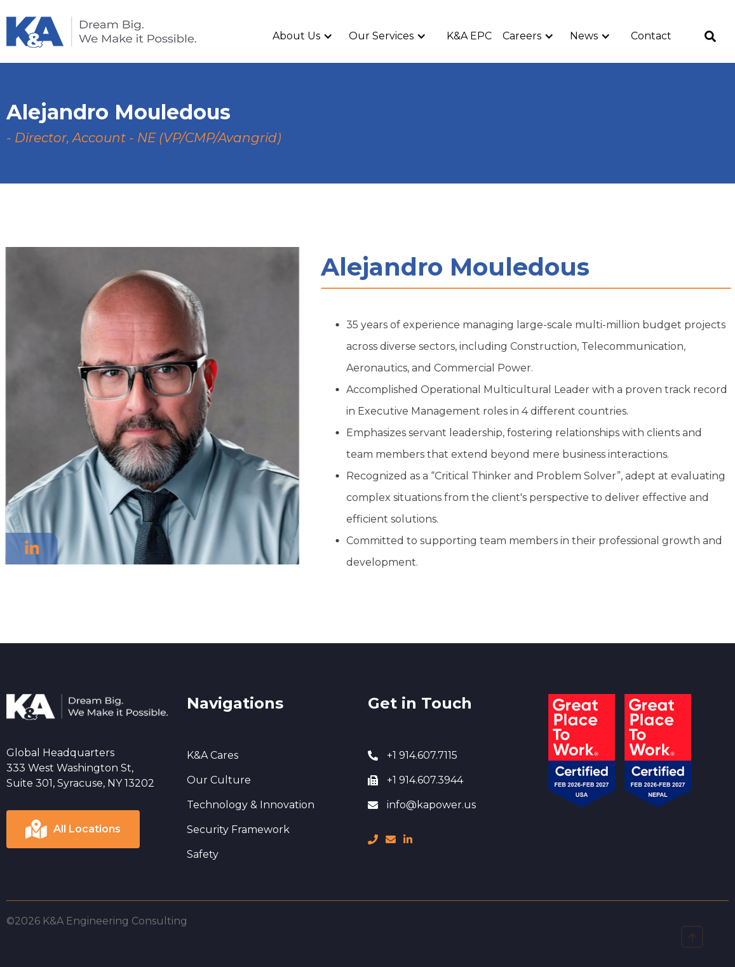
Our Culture (219, 780)
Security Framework (238, 830)
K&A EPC (469, 36)
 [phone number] (373, 839)
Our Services (381, 36)
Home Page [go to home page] (36, 23)
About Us (296, 36)
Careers (521, 36)
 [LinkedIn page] (407, 839)
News (584, 36)
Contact (651, 36)
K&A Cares (212, 755)
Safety (203, 854)
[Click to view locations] (73, 829)
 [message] (391, 839)
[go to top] (692, 937)
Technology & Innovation (250, 805)
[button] (307, 36)
